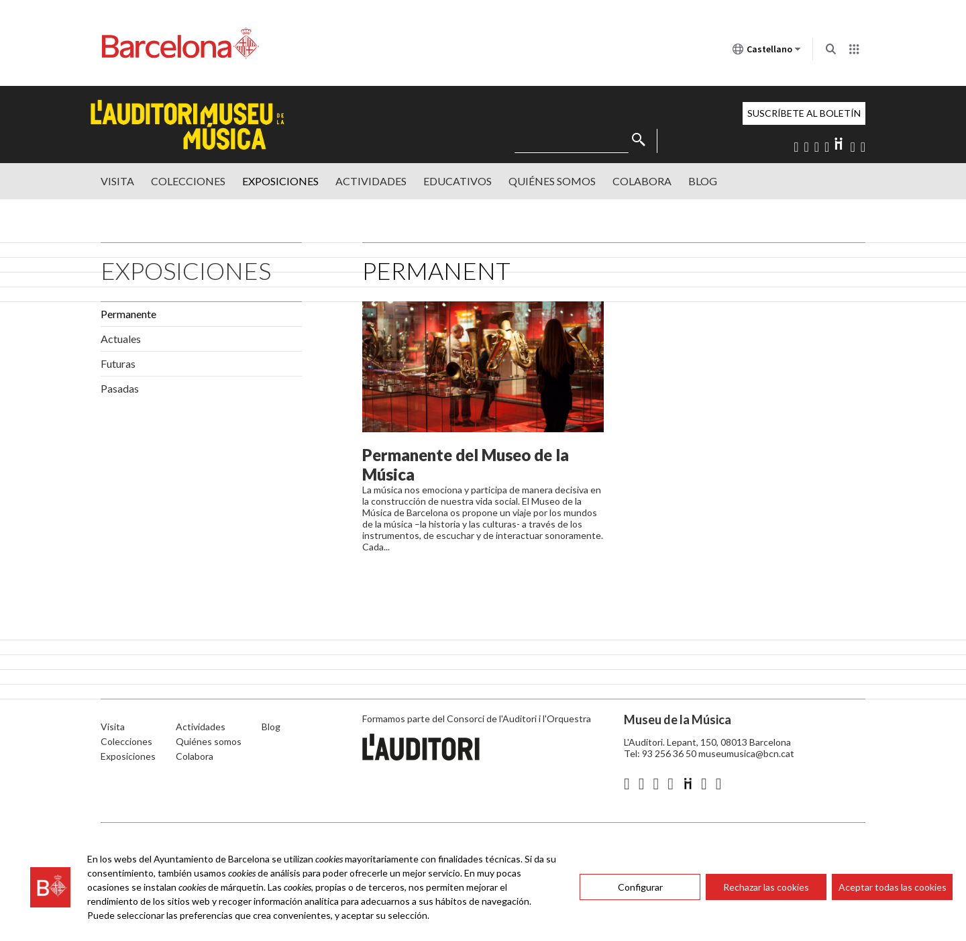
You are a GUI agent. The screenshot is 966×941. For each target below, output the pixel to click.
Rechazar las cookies (766, 887)
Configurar (640, 887)
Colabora (642, 181)
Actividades (371, 181)
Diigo (840, 144)
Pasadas (120, 388)
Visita (117, 181)
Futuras (118, 363)
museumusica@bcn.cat (746, 753)
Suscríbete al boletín (804, 113)
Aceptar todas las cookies (893, 887)
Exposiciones (280, 181)
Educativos (457, 181)
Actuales (121, 338)
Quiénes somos (552, 181)
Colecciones (188, 181)
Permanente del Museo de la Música (465, 464)
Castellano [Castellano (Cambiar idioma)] (767, 51)
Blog (702, 181)
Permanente (128, 313)
